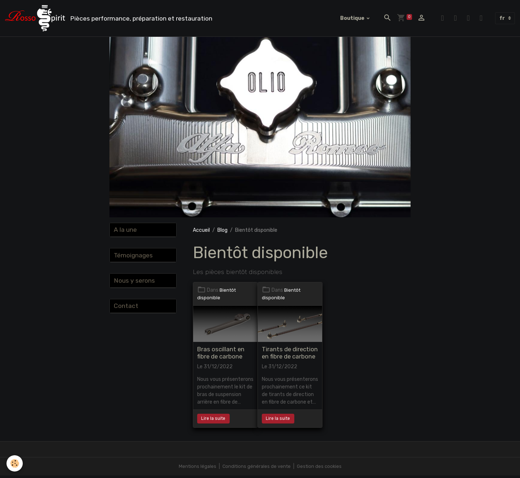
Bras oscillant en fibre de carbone (220, 355)
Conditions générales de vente (256, 469)
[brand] (113, 19)
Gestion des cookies (321, 469)
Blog (222, 233)
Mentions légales (195, 469)
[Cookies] (15, 463)
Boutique (352, 19)
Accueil (201, 233)
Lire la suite (213, 420)
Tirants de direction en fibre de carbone (290, 355)
